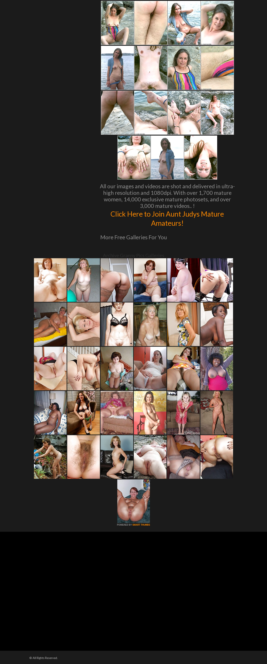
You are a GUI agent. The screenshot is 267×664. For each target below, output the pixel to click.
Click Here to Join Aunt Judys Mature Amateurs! (167, 218)
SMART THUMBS (141, 525)
